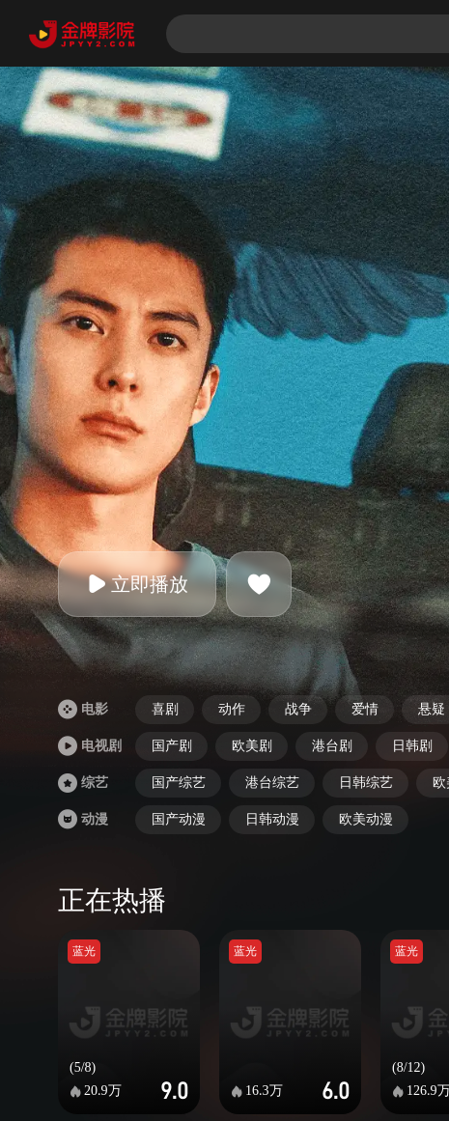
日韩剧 (412, 746)
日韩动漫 (272, 819)
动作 (231, 709)
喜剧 (165, 709)
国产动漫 (179, 819)
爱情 (365, 709)
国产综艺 (179, 782)
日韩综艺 (366, 782)
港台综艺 (272, 782)
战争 (298, 709)
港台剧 (332, 746)
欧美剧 (252, 746)
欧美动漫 (366, 819)
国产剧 (172, 746)
